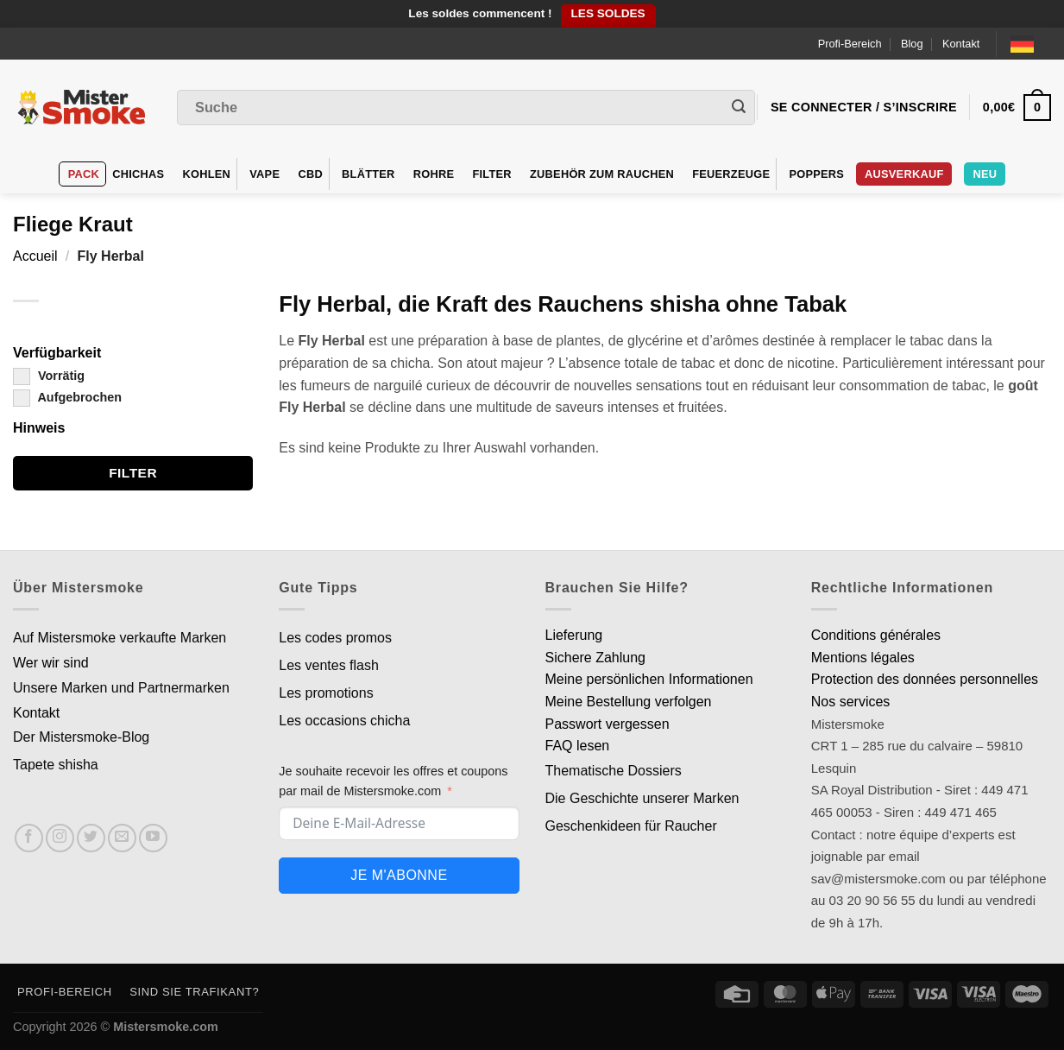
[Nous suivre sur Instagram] (60, 838)
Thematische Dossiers (613, 770)
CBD (310, 174)
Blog (912, 43)
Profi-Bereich (850, 43)
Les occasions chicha (344, 720)
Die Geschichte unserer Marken (642, 798)
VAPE (264, 174)
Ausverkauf (904, 174)
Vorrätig (49, 376)
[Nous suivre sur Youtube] (153, 838)
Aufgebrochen (67, 397)
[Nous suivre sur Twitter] (91, 838)
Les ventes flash (329, 665)
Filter (491, 174)
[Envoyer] (738, 108)
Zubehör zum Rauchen (602, 174)
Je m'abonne (398, 875)
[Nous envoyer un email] (122, 838)
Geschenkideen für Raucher (631, 826)
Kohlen (207, 174)
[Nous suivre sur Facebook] (29, 838)
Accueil (35, 256)
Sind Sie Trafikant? (194, 991)
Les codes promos (335, 637)
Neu (985, 174)
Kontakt (960, 43)
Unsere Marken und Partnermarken (121, 687)
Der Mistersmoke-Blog (81, 737)
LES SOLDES (608, 13)
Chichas (138, 174)
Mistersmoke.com (165, 1027)
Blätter (368, 174)
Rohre (434, 174)
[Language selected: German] (1030, 44)
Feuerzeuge (731, 174)
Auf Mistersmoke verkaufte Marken (119, 637)
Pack (83, 174)
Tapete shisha (55, 764)
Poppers (816, 174)
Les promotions (326, 693)
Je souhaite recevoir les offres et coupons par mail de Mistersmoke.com (393, 781)
